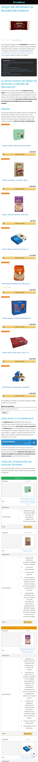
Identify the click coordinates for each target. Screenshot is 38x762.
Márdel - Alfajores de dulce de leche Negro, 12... (15, 249)
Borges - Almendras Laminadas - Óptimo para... (15, 214)
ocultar (13, 60)
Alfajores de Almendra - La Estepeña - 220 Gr (15, 180)
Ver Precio (28, 527)
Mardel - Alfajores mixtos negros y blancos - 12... (16, 352)
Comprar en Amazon (19, 154)
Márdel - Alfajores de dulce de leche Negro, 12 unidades (27, 757)
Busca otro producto (7, 406)
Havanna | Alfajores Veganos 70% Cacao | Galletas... (17, 145)
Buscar (5, 412)
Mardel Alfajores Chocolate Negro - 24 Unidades (15, 387)
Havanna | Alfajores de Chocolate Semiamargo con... (17, 318)
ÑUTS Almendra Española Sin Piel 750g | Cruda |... (16, 283)
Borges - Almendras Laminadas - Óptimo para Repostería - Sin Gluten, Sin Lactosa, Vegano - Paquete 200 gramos (28, 650)
